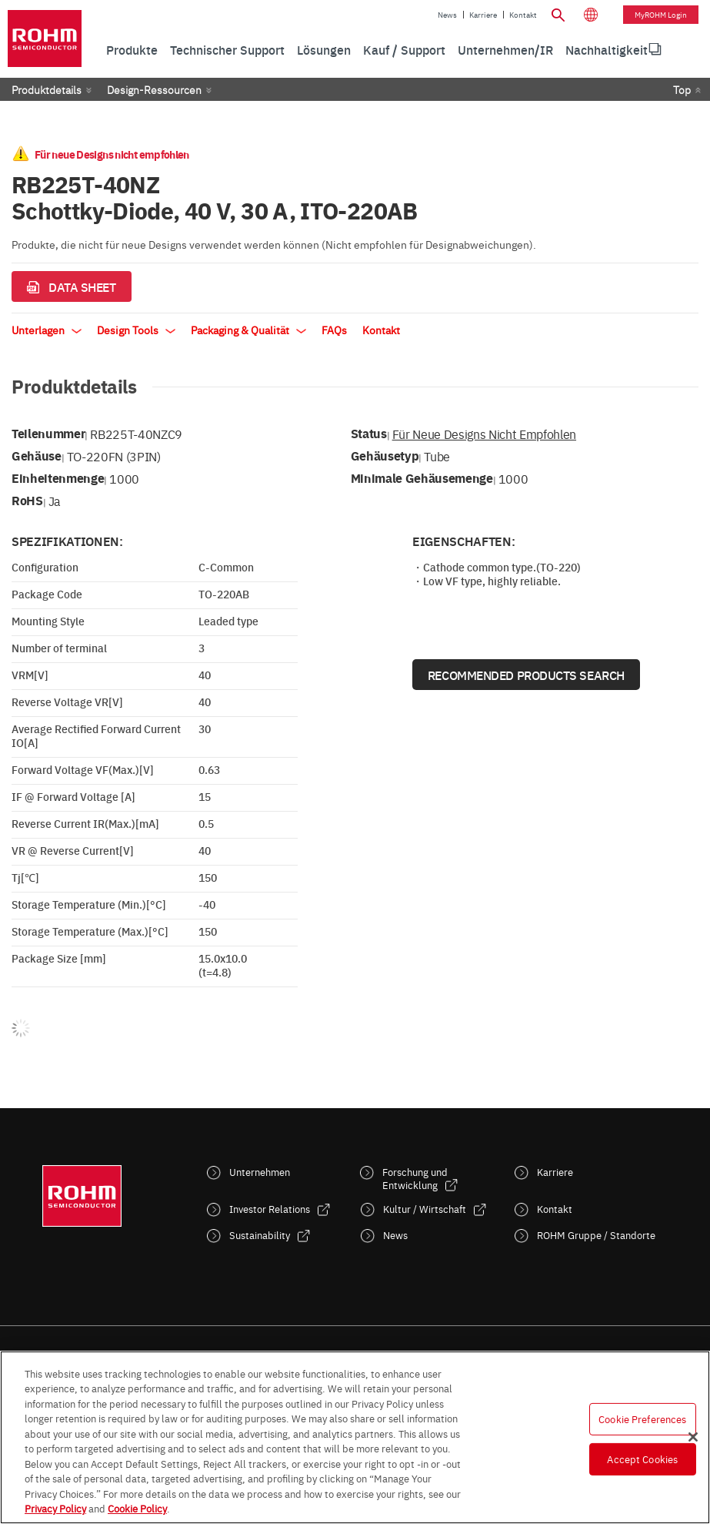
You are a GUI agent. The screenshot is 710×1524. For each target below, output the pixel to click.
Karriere (483, 14)
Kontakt (523, 14)
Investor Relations (269, 1208)
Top (682, 89)
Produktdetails (47, 89)
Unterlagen (47, 329)
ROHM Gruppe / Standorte (596, 1234)
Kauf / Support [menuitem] (404, 49)
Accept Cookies (642, 1458)
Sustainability (259, 1234)
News (447, 14)
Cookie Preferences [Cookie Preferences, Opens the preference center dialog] (642, 1418)
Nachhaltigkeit (606, 49)
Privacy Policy (55, 1508)
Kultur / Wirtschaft (424, 1208)
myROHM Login (661, 14)
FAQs (334, 329)
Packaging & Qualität (248, 329)
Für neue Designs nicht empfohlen (484, 433)
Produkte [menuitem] (132, 49)
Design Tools (136, 329)
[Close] (693, 1437)
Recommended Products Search (526, 674)
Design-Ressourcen (154, 89)
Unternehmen (259, 1171)
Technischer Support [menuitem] (227, 49)
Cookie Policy (137, 1508)
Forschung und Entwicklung (415, 1178)
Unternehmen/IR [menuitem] (505, 49)
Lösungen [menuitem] (324, 49)
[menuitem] (606, 49)
